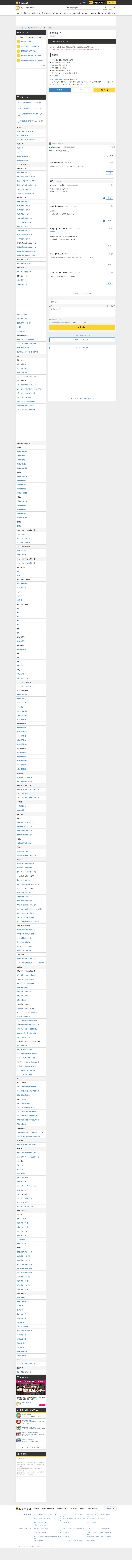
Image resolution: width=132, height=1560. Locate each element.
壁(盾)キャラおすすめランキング (26, 181)
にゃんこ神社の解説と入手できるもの (28, 1091)
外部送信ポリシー (61, 1508)
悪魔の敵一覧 (20, 1343)
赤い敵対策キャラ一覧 (23, 1256)
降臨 (78, 13)
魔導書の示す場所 (22, 694)
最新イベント (36, 13)
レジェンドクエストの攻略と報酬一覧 (28, 798)
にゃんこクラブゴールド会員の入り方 (28, 1157)
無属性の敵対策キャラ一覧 (24, 1252)
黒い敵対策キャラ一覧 (23, 1260)
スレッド (41, 37)
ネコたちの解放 (21, 719)
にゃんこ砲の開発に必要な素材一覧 (27, 1115)
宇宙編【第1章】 (22, 505)
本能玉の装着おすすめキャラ (25, 843)
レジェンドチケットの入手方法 (26, 410)
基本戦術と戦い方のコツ (24, 892)
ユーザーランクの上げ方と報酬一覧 (27, 1012)
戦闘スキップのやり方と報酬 (25, 917)
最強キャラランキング (27, 41)
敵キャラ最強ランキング (24, 263)
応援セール (20, 1165)
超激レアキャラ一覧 (22, 1227)
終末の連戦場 (20, 641)
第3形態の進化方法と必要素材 (25, 934)
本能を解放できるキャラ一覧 (25, 822)
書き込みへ (104, 90)
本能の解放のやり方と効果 (24, 826)
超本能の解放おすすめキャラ (25, 835)
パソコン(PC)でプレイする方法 (26, 1070)
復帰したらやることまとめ (24, 1049)
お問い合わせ (73, 1508)
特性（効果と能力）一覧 (24, 1372)
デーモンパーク (21, 703)
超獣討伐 (19, 600)
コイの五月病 (20, 331)
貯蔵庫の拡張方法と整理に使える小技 (28, 1025)
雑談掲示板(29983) (22, 156)
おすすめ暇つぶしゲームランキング (31, 1447)
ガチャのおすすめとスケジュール (26, 385)
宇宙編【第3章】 (22, 513)
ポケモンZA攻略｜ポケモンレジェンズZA (45, 1514)
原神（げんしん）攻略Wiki (41, 1528)
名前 (50, 299)
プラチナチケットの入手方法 (25, 405)
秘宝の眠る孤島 (21, 649)
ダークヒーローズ (22, 372)
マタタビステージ (22, 674)
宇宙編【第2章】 (22, 509)
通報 (113, 147)
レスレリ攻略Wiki (65, 1536)
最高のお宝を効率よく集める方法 (26, 958)
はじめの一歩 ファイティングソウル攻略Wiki (99, 1536)
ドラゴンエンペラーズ (23, 368)
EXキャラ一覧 (21, 1239)
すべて (81, 90)
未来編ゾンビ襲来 (22, 493)
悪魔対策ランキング (22, 226)
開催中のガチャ (46, 13)
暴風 (18, 608)
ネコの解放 (20, 707)
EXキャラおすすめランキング (25, 193)
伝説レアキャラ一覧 (22, 1223)
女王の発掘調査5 (22, 769)
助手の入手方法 (21, 1124)
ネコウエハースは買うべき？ (25, 1198)
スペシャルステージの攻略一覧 (26, 563)
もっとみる (42, 65)
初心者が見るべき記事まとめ (25, 863)
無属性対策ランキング (23, 201)
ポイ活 (83, 3)
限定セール (20, 1169)
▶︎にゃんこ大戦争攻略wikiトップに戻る (29, 102)
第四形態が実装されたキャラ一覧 (26, 855)
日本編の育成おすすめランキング (26, 247)
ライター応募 (110, 1508)
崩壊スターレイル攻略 (40, 1522)
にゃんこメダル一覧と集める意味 (26, 1033)
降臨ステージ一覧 (22, 583)
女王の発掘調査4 (22, 765)
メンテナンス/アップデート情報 (26, 1058)
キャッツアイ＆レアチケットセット (27, 1186)
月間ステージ (20, 665)
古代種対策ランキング (23, 230)
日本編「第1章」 (22, 455)
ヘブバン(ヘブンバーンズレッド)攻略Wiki (98, 1528)
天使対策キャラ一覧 (22, 1281)
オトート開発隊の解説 (23, 1103)
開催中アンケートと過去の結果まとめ (28, 1144)
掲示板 (31, 37)
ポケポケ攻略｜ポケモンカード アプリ (97, 1518)
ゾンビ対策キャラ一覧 (23, 1277)
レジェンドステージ (22, 534)
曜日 (18, 616)
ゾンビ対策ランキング (23, 239)
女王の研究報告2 (22, 732)
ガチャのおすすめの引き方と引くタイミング (30, 389)
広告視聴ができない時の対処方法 (26, 1066)
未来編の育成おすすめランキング (26, 251)
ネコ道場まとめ (21, 806)
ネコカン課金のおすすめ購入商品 (26, 1153)
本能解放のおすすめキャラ (24, 830)
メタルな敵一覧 (21, 1318)
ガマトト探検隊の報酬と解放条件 (26, 1087)
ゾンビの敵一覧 (21, 1335)
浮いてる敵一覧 (21, 1314)
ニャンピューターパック (24, 1190)
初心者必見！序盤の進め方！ (25, 868)
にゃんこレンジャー (22, 284)
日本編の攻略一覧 (22, 451)
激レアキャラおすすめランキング (26, 185)
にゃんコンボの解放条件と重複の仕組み (28, 1136)
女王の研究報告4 (22, 740)
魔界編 (19, 526)
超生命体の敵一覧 (22, 1351)
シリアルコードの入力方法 (24, 1074)
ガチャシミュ (57, 13)
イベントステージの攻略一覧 (25, 686)
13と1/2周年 (20, 280)
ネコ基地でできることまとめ (25, 1008)
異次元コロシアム (22, 319)
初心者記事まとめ (110, 13)
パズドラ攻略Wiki (65, 1522)
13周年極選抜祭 (21, 364)
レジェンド (85, 13)
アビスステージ (21, 588)
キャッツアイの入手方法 (24, 991)
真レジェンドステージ (23, 538)
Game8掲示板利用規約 (61, 79)
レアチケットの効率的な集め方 (26, 401)
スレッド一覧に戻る (82, 348)
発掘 (18, 633)
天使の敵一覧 (20, 1322)
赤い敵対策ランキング (23, 210)
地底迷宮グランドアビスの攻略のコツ (28, 789)
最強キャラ (27, 13)
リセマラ (19, 13)
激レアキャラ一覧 (22, 1231)
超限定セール (20, 1173)
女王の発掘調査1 (22, 752)
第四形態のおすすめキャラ (24, 851)
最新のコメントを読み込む (82, 293)
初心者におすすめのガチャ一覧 (26, 393)
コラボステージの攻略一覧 (24, 777)
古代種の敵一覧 (21, 1339)
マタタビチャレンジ (22, 678)
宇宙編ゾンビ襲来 (22, 518)
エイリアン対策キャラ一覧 (24, 1272)
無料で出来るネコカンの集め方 (26, 975)
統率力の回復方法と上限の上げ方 (26, 905)
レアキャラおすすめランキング (26, 189)
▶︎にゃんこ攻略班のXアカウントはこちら (30, 108)
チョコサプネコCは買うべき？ (26, 1206)
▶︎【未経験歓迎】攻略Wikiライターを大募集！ (30, 121)
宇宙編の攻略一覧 (22, 501)
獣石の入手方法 (21, 1000)
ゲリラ (19, 596)
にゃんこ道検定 (21, 810)
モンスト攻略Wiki (91, 1522)
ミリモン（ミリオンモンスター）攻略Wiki (71, 1540)
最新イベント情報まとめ (24, 272)
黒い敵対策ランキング (23, 205)
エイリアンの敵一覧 (22, 1326)
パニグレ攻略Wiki (38, 1540)
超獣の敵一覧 (20, 1347)
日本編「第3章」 (22, 464)
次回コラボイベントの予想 (24, 781)
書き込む (82, 327)
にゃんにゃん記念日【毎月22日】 (26, 343)
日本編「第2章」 (22, 460)
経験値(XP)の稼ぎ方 (22, 987)
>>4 (52, 233)
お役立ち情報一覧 (22, 1045)
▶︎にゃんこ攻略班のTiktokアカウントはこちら (30, 114)
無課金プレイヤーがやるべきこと (26, 872)
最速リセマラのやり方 (23, 880)
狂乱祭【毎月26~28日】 (24, 348)
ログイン (112, 3)
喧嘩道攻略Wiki (91, 1540)
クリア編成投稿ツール (23, 135)
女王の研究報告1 (22, 727)
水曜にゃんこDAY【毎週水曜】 (26, 339)
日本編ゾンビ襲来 (22, 468)
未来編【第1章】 (22, 480)
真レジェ (93, 13)
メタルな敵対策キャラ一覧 (24, 1268)
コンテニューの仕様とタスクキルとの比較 (29, 909)
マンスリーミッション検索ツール (26, 139)
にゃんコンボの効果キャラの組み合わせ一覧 (30, 1132)
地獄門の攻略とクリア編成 (28, 51)
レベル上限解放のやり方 (24, 938)
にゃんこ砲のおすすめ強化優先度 (26, 1111)
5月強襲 (19, 327)
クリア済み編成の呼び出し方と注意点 (28, 921)
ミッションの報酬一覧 (23, 1016)
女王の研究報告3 (22, 736)
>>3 (52, 210)
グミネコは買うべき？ (23, 1202)
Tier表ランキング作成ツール (25, 131)
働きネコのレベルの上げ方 (24, 901)
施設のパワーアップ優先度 (24, 946)
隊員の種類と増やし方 (23, 1095)
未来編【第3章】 (22, 489)
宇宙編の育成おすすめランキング (26, 255)
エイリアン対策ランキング (24, 222)
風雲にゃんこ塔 (21, 550)
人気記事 (20, 37)
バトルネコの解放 (22, 715)
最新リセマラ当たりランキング (26, 177)
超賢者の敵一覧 (21, 1355)
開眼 (18, 624)
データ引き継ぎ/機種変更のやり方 (27, 1054)
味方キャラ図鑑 (21, 1219)
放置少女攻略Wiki (65, 1532)
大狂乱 (19, 575)
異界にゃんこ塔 (21, 555)
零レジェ (100, 13)
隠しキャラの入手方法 (23, 942)
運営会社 (82, 1508)
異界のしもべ (20, 698)
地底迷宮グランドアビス (24, 323)
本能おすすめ (67, 13)
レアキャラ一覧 (21, 1235)
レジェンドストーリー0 (23, 542)
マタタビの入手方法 (22, 996)
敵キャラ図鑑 (20, 1297)
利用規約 (36, 1508)
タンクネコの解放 (22, 711)
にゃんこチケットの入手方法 (25, 979)
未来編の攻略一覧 (22, 476)
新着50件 (59, 90)
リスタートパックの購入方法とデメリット (29, 884)
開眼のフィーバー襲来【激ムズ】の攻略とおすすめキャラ (33, 60)
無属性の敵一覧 (21, 1301)
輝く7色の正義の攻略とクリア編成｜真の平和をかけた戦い (33, 56)
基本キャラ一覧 (21, 1243)
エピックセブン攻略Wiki (40, 1532)
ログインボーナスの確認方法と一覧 (27, 1020)
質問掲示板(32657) (22, 160)
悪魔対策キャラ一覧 (22, 1289)
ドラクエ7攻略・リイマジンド (42, 1518)
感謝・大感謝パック (22, 1177)
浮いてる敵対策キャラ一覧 (24, 1264)
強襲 (18, 657)
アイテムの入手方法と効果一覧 (26, 1364)
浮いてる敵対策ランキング (24, 235)
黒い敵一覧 (20, 1310)
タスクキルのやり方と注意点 (25, 913)
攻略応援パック (21, 1182)
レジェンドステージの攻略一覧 (30, 46)
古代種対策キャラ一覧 (23, 1285)
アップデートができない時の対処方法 (28, 1062)
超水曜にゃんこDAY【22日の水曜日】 (28, 352)
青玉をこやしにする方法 (24, 950)
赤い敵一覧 (20, 1306)
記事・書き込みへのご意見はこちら (82, 399)
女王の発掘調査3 (22, 760)
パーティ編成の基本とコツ (24, 896)
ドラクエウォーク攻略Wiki (41, 1525)
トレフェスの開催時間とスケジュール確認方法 (30, 963)
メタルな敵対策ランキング (24, 218)
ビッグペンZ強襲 (22, 314)
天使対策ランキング (22, 214)
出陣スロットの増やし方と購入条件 (27, 1029)
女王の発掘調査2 (22, 756)
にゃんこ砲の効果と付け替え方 (26, 1107)
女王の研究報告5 (22, 744)
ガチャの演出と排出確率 (24, 397)
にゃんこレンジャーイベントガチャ (27, 376)
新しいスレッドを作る (82, 339)
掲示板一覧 (20, 148)
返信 (111, 155)
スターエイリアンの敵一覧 (24, 1330)
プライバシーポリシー (48, 1508)
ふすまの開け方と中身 (23, 1037)
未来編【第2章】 (22, 484)
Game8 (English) (92, 1508)
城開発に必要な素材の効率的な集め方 (28, 1120)
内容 (50, 306)
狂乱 (74, 13)
